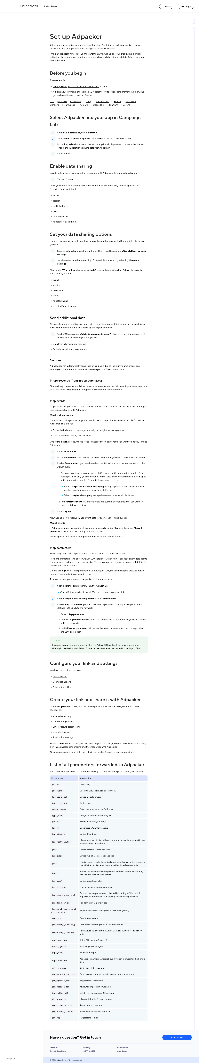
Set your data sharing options (81, 234)
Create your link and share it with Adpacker (95, 700)
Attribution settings (63, 687)
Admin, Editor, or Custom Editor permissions (76, 86)
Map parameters (60, 548)
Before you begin (68, 73)
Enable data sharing (71, 166)
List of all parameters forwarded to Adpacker (97, 765)
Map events (57, 401)
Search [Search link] (166, 6)
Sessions (55, 360)
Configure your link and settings (84, 663)
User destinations (62, 681)
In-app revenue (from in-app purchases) (76, 381)
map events (74, 389)
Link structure (60, 676)
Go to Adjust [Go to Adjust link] (186, 6)
